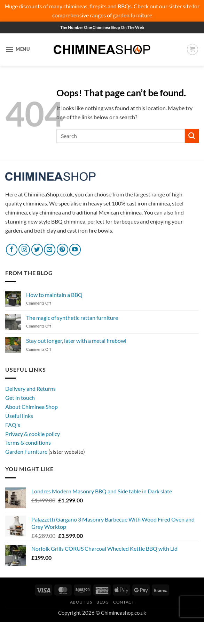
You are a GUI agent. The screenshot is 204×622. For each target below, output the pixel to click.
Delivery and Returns (30, 388)
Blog (102, 602)
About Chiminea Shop (31, 406)
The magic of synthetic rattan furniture (72, 317)
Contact (123, 602)
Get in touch (20, 397)
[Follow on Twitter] (37, 249)
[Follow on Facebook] (11, 249)
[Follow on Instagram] (24, 249)
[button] (17, 49)
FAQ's (12, 424)
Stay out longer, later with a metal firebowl (76, 340)
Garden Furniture (26, 451)
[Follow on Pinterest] (62, 249)
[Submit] (192, 136)
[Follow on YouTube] (75, 249)
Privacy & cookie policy (32, 433)
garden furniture (132, 15)
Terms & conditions (28, 442)
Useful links (19, 415)
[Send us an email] (49, 249)
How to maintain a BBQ (54, 294)
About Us (81, 602)
